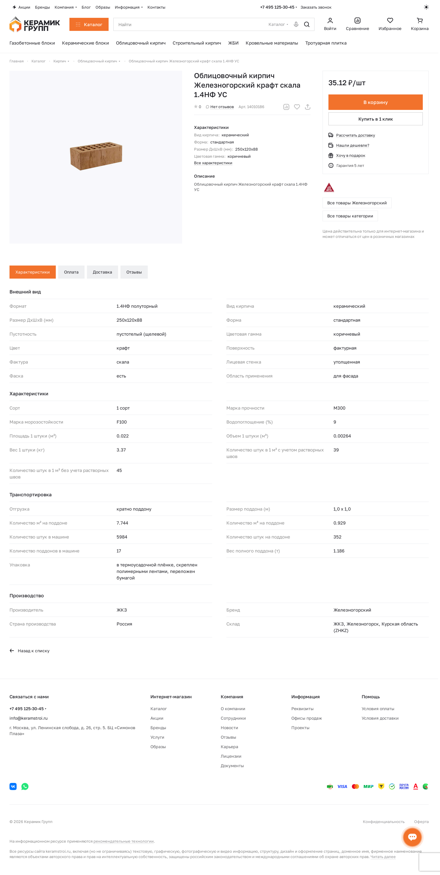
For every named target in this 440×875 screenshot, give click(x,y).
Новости (229, 727)
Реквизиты (302, 708)
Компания (232, 696)
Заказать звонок (316, 7)
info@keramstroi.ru (28, 718)
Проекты (300, 727)
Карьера (229, 746)
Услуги (157, 737)
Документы (232, 765)
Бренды (158, 727)
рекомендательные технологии (123, 841)
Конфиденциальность (384, 821)
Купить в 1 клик (375, 118)
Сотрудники (233, 718)
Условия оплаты (378, 708)
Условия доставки (380, 718)
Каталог (158, 708)
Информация (305, 696)
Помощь (371, 696)
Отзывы (134, 271)
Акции (156, 718)
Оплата (71, 271)
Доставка (102, 271)
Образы (158, 746)
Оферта (421, 821)
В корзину (375, 102)
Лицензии (231, 756)
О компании (233, 708)
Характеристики (32, 271)
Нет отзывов (220, 106)
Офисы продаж (306, 718)
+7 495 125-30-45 (277, 7)
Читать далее (383, 856)
